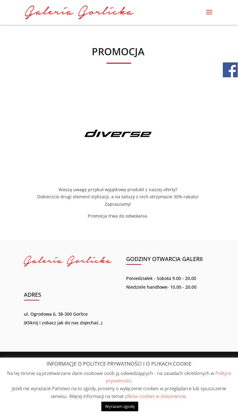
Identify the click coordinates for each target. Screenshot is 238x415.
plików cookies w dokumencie (155, 396)
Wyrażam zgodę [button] (119, 406)
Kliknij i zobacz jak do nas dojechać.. (63, 323)
